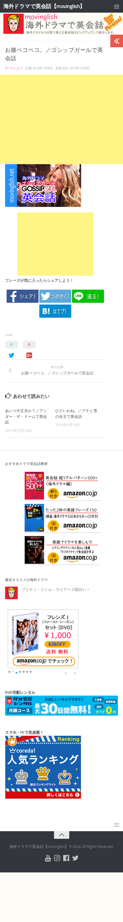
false (66, 673)
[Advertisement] (61, 119)
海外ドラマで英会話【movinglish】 (44, 6)
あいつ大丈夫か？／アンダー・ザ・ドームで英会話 (26, 416)
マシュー (16, 68)
